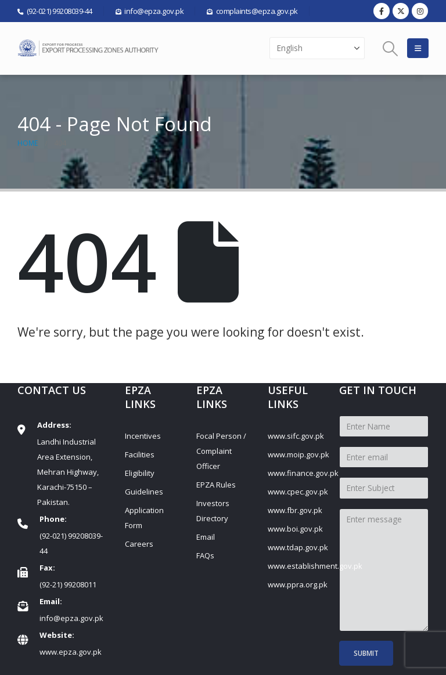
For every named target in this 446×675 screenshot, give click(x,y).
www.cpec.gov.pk (298, 491)
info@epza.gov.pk (71, 618)
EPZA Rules (216, 484)
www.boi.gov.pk (295, 529)
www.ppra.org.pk (298, 584)
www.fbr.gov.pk (295, 510)
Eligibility (139, 473)
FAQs (205, 555)
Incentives (143, 436)
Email (205, 537)
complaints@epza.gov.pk (257, 11)
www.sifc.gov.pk (296, 436)
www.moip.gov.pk (298, 454)
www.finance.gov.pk (303, 473)
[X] (401, 11)
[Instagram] (420, 11)
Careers (139, 544)
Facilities (139, 454)
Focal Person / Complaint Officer (221, 451)
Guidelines (144, 491)
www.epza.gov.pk (70, 652)
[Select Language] (317, 48)
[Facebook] (381, 11)
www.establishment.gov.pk (315, 566)
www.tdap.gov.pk (298, 547)
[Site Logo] (90, 48)
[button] (391, 48)
